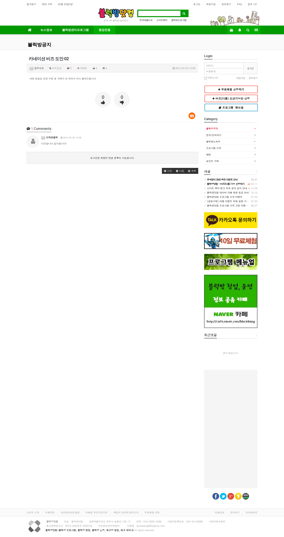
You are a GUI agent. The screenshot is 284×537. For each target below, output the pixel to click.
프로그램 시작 (213, 148)
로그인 (196, 4)
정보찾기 (226, 4)
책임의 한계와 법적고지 (126, 512)
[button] (168, 171)
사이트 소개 (33, 512)
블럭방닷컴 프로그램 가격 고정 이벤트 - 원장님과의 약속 (236, 205)
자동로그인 (211, 78)
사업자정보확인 (217, 521)
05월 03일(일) (65, 4)
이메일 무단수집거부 (96, 512)
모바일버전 (251, 512)
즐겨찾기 (31, 4)
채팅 (208, 154)
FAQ (239, 4)
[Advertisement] (230, 429)
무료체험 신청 (152, 512)
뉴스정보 (46, 30)
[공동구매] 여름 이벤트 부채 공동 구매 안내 (229, 201)
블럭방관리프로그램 (75, 30)
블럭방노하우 (213, 141)
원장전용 (104, 30)
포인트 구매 (212, 161)
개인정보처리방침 (70, 512)
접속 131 (252, 4)
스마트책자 (161, 20)
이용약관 (50, 512)
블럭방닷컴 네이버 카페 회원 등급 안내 (226, 192)
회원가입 (211, 4)
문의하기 (235, 512)
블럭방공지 (39, 44)
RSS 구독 (47, 4)
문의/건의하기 (213, 135)
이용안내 (219, 512)
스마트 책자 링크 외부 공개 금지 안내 (225, 188)
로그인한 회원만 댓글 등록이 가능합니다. (112, 157)
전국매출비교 (145, 20)
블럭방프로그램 (178, 20)
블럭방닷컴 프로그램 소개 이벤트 (223, 196)
